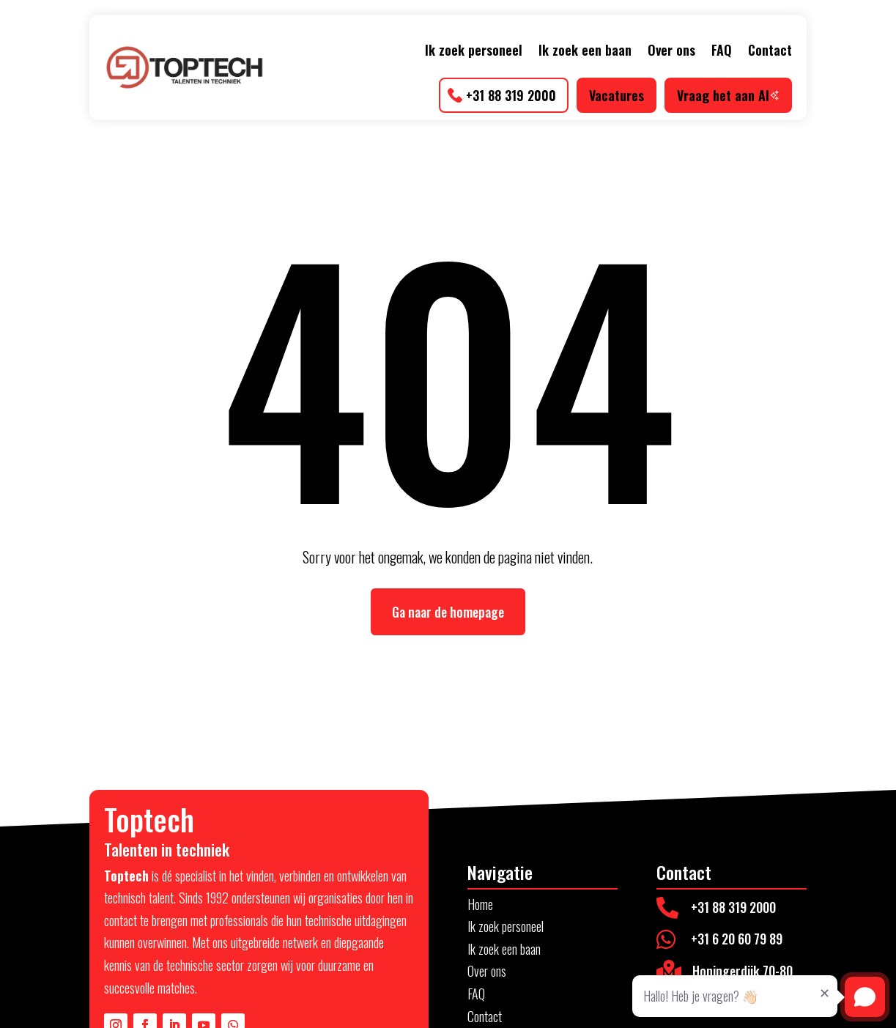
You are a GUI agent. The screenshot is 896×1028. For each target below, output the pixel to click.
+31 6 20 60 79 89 (736, 938)
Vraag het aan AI (728, 95)
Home (480, 904)
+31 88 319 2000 (511, 95)
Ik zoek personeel (473, 49)
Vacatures (616, 95)
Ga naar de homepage (448, 611)
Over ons (671, 49)
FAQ (721, 49)
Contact (770, 49)
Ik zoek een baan (585, 49)
